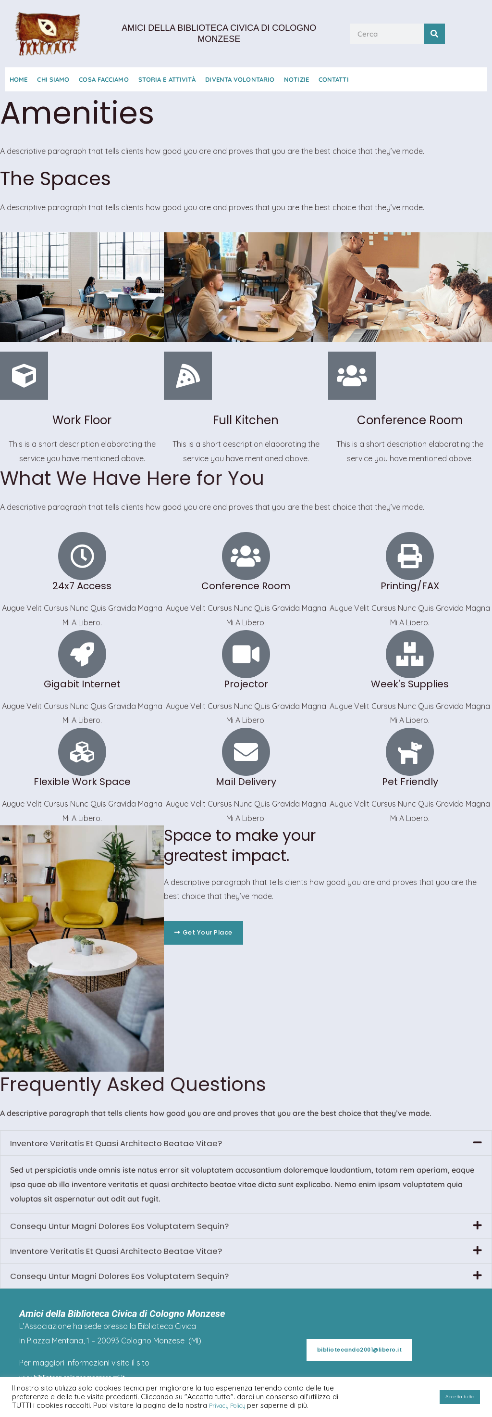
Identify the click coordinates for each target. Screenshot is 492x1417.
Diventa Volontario (239, 79)
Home (18, 79)
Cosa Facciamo (103, 79)
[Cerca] (434, 34)
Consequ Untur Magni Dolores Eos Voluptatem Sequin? (143, 1228)
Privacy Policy (233, 1405)
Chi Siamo (53, 79)
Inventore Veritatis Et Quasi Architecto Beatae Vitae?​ (137, 1144)
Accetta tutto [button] (455, 1397)
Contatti (334, 79)
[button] (246, 1144)
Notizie (296, 79)
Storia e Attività (167, 79)
